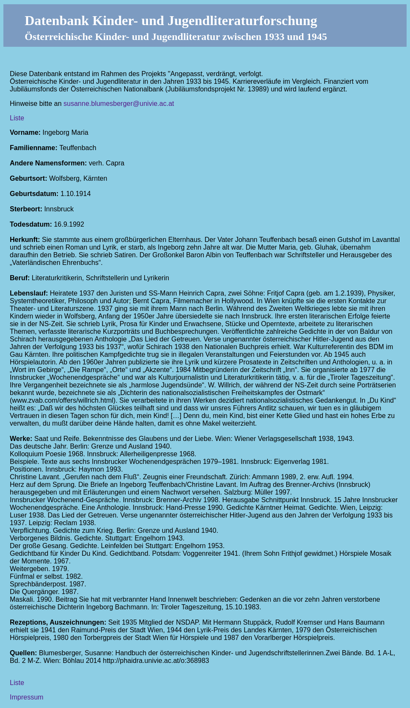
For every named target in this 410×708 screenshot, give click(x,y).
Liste (17, 118)
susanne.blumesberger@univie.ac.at (118, 103)
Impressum (26, 697)
